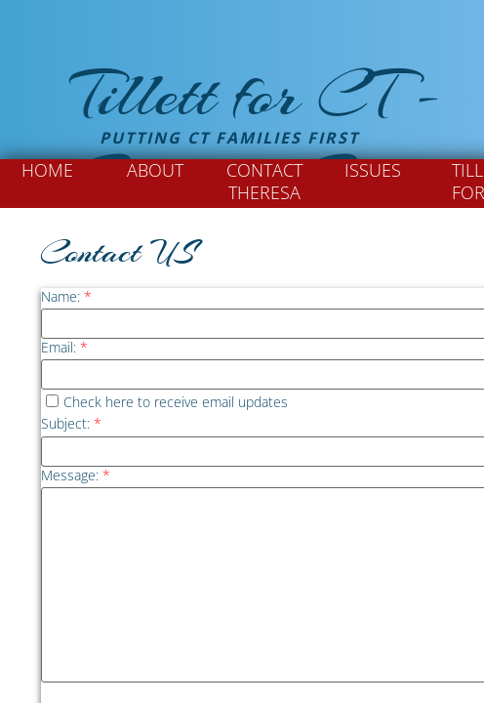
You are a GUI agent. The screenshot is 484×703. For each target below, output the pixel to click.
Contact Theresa (264, 181)
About (155, 170)
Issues (372, 170)
